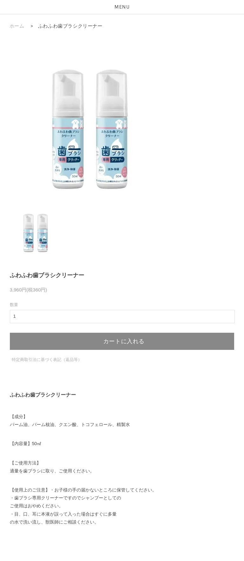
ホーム (17, 26)
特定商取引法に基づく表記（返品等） (47, 359)
